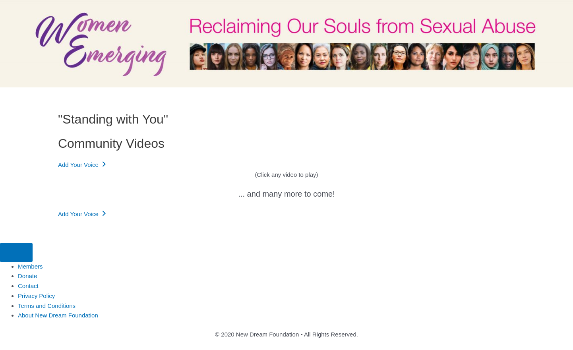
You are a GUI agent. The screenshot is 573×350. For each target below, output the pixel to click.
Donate (27, 276)
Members (30, 266)
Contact (28, 285)
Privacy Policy (36, 295)
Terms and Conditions (46, 305)
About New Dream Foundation (58, 315)
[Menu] (16, 252)
